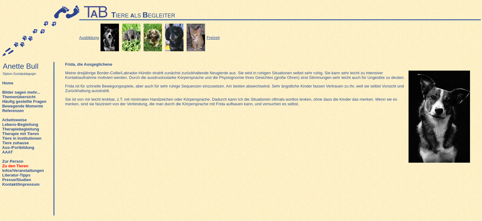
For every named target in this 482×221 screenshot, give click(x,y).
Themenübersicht (18, 97)
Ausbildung (89, 37)
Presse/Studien (16, 179)
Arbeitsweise (14, 120)
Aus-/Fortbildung (18, 147)
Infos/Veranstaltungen (23, 170)
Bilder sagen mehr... (21, 92)
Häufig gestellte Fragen (24, 101)
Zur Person (12, 161)
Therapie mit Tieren (20, 133)
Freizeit (213, 37)
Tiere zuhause (15, 143)
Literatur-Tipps (16, 175)
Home (7, 83)
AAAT (7, 152)
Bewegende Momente (22, 106)
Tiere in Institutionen (21, 138)
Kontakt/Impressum (20, 184)
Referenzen (13, 110)
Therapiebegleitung (20, 129)
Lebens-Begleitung (20, 124)
